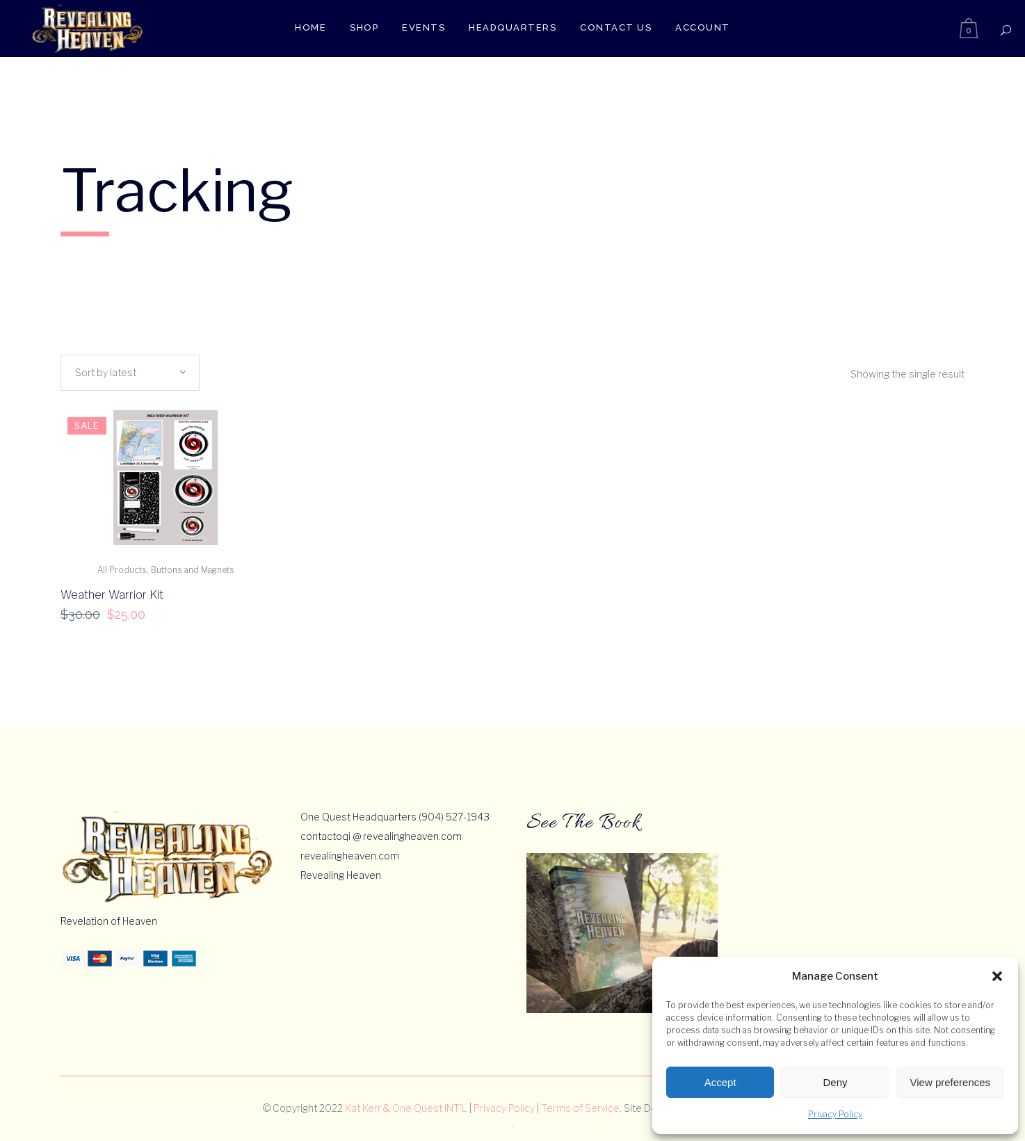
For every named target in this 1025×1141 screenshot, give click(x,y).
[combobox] (130, 373)
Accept (720, 1082)
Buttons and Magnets (192, 570)
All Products (122, 570)
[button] (997, 976)
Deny (835, 1082)
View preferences (950, 1082)
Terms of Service (580, 1108)
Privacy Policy (835, 1114)
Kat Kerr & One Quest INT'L (406, 1108)
